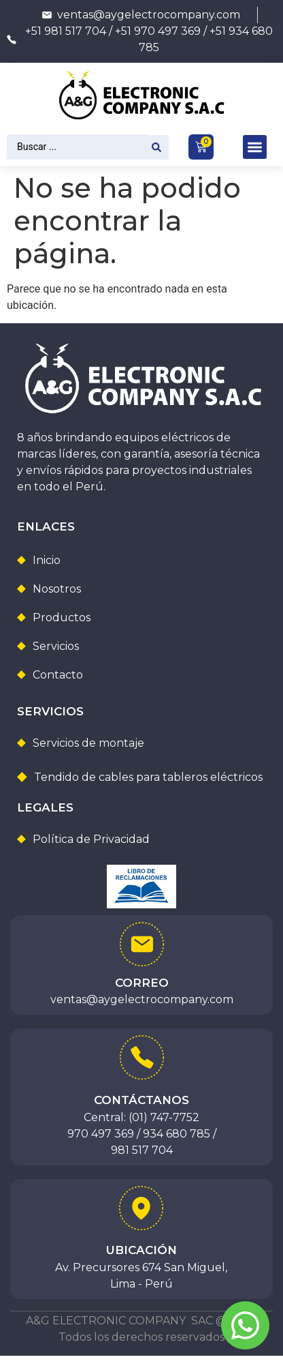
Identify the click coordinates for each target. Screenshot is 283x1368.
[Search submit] (158, 147)
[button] (255, 147)
